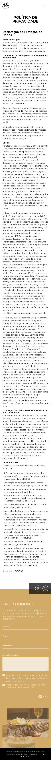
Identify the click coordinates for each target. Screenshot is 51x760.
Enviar (43, 700)
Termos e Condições (12, 751)
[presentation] (16, 700)
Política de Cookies (39, 751)
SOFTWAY (29, 756)
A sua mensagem (10, 658)
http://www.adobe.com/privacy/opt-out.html (27, 313)
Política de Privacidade (19, 682)
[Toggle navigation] (47, 5)
